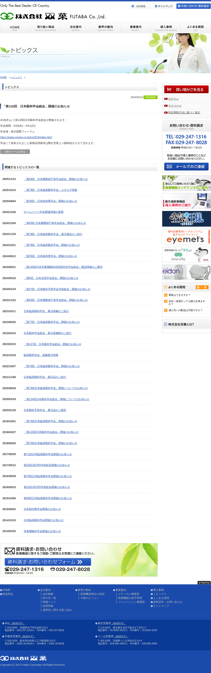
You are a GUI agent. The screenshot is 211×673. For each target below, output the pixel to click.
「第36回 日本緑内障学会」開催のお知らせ (50, 201)
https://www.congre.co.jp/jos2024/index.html (26, 137)
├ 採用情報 (46, 606)
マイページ (175, 105)
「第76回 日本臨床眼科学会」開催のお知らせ (52, 366)
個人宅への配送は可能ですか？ (186, 310)
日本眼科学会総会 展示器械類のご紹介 (48, 333)
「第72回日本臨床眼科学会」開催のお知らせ (50, 443)
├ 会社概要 (46, 594)
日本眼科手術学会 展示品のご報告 (45, 410)
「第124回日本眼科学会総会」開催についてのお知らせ (56, 399)
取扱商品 (7, 594)
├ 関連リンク (48, 602)
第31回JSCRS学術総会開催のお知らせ (47, 487)
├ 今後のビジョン (88, 598)
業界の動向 (84, 590)
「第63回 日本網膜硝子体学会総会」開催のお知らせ (55, 223)
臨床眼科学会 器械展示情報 (41, 355)
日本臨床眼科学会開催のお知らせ (44, 520)
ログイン (173, 98)
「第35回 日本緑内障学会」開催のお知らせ (50, 256)
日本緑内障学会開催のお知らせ (42, 509)
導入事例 (158, 590)
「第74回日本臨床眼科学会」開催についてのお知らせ (56, 388)
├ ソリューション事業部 (130, 602)
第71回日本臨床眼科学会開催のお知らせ (48, 454)
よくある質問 (161, 598)
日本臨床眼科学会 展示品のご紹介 (45, 377)
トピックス (16, 77)
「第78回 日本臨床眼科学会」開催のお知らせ (52, 245)
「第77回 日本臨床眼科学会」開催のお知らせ (52, 322)
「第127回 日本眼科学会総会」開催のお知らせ (52, 344)
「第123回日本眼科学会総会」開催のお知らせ (51, 432)
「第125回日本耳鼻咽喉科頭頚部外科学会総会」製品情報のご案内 (63, 266)
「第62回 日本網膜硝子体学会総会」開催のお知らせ (56, 300)
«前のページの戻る (15, 151)
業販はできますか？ (180, 295)
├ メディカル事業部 (127, 594)
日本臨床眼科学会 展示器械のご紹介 (46, 311)
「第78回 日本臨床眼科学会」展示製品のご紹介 (53, 234)
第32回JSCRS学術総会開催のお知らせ (47, 465)
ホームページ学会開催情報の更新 (44, 211)
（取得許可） (17, 623)
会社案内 (45, 590)
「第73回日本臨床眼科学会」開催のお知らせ (50, 421)
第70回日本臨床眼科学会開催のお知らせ (48, 476)
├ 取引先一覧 (48, 598)
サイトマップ (161, 606)
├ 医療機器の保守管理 (128, 598)
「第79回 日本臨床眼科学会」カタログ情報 (50, 189)
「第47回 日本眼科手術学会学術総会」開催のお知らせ (57, 289)
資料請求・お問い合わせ (167, 602)
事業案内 (120, 590)
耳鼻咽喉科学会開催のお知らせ (42, 531)
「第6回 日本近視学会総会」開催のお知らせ (51, 278)
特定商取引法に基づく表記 (184, 112)
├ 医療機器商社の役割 (91, 594)
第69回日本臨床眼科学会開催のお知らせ (48, 498)
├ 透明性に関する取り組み (56, 610)
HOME (3, 77)
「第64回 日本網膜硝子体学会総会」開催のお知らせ (56, 179)
